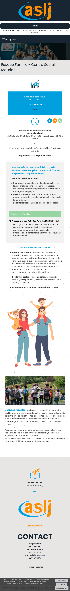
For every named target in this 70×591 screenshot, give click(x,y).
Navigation (10, 39)
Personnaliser (61, 588)
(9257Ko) (35, 221)
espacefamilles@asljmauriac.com (35, 155)
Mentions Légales (35, 567)
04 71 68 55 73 (35, 558)
